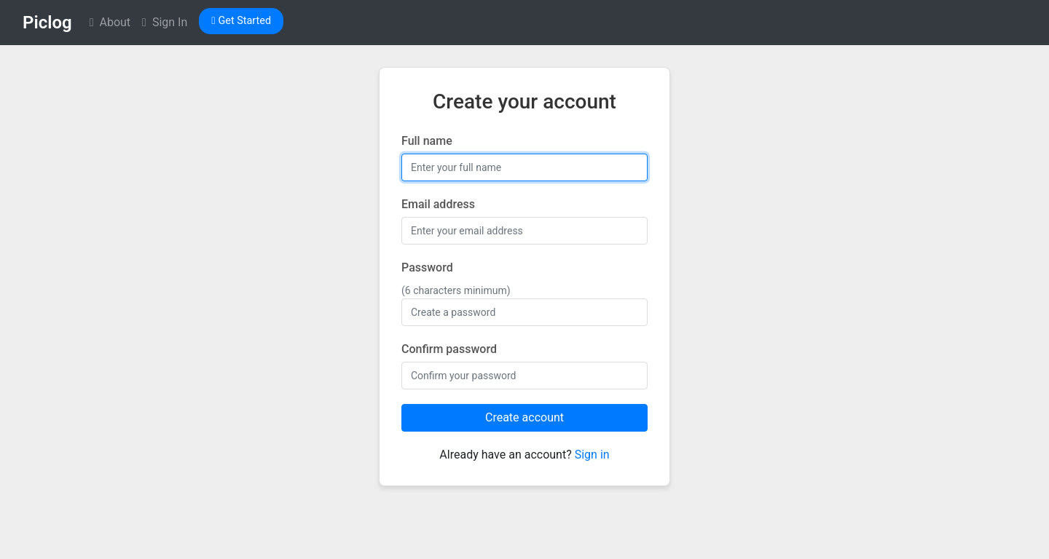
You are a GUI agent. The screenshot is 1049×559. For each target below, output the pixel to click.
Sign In (164, 22)
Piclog (47, 22)
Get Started (241, 21)
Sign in (592, 454)
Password (427, 267)
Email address (438, 204)
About (110, 22)
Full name (426, 141)
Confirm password (449, 349)
